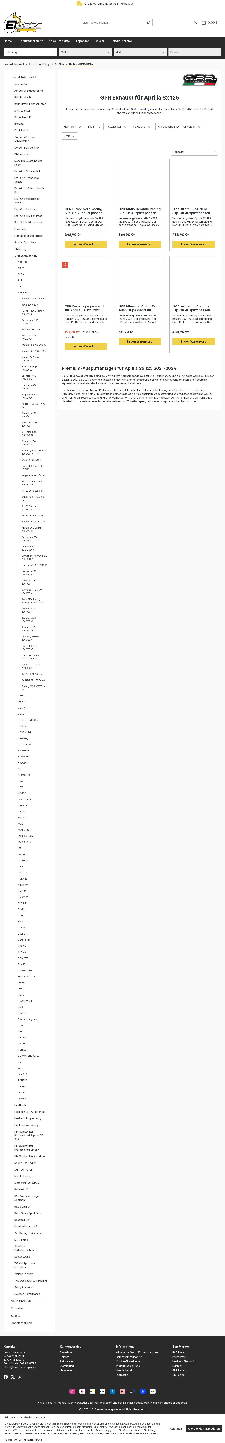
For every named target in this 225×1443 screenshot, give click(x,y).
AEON (21, 274)
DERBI (21, 695)
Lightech (177, 1365)
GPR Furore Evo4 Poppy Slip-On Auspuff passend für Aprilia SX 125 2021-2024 (192, 308)
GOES (21, 714)
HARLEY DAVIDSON (28, 720)
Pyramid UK (21, 1189)
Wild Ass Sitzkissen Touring (30, 1280)
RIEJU (21, 994)
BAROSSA (23, 897)
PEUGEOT (23, 860)
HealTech (20, 1105)
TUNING (22, 1049)
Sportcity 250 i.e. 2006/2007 (30, 638)
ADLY (21, 268)
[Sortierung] (194, 152)
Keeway (22, 762)
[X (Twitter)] (13, 1377)
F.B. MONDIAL (25, 970)
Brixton (21, 927)
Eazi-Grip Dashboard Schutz (26, 179)
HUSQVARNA (25, 744)
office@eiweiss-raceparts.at (20, 1367)
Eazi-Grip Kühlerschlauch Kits (29, 190)
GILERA (21, 707)
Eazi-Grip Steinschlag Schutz (26, 200)
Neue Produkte (21, 1301)
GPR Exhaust (179, 1370)
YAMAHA (22, 1074)
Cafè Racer (24, 939)
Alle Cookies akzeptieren (204, 1428)
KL (19, 768)
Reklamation (67, 1361)
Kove (21, 781)
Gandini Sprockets (25, 242)
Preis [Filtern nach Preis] (69, 136)
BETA (21, 915)
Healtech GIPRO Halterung (29, 1111)
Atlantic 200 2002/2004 (34, 298)
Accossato (20, 83)
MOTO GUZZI (25, 830)
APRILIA (22, 292)
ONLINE (22, 854)
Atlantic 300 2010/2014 (33, 521)
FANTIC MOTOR (26, 976)
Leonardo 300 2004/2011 (29, 387)
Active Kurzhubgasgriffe (28, 90)
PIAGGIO (22, 872)
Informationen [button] (126, 1346)
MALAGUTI (23, 817)
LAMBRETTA (24, 799)
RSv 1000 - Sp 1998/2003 (29, 337)
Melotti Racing (22, 1176)
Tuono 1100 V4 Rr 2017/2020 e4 (31, 657)
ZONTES (22, 1080)
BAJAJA (22, 891)
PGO (20, 866)
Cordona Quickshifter (27, 147)
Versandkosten (103, 1402)
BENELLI (22, 909)
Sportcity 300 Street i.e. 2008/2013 (34, 452)
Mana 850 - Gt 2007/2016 (29, 582)
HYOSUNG (23, 750)
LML (20, 988)
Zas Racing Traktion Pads (29, 1233)
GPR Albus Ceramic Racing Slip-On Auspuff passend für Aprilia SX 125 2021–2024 (140, 211)
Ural (20, 1062)
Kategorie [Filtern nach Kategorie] (142, 126)
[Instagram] (20, 1377)
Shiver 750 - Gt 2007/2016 (30, 424)
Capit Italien (21, 130)
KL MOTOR (24, 775)
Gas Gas (22, 811)
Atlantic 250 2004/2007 (34, 345)
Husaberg (23, 738)
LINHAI (21, 982)
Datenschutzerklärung (129, 1356)
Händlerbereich (21, 1323)
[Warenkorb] (210, 22)
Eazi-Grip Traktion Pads (28, 215)
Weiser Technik (23, 1273)
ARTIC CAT (24, 885)
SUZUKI (22, 1013)
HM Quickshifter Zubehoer (30, 1156)
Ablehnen (176, 1428)
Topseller (17, 1308)
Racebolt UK (21, 1219)
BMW (21, 921)
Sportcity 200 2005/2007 (29, 443)
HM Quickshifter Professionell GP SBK (26, 1147)
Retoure (64, 1356)
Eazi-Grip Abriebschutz (27, 171)
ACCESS (22, 262)
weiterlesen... (155, 112)
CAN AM (22, 952)
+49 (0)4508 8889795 (22, 1363)
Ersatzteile (20, 229)
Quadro (22, 1098)
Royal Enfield (25, 1001)
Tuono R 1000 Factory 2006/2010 (33, 312)
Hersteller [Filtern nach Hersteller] (72, 126)
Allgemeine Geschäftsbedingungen (137, 1352)
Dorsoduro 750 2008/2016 (30, 539)
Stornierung (67, 1365)
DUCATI (22, 964)
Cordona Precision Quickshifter (25, 139)
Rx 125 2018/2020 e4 (32, 490)
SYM (20, 1025)
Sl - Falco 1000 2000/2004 (29, 433)
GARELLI (22, 805)
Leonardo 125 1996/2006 (34, 565)
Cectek (22, 1086)
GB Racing (20, 249)
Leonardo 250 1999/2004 (29, 573)
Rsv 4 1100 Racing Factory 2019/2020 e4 (33, 601)
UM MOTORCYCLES (28, 1055)
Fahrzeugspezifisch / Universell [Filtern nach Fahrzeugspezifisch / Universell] (179, 126)
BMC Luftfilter (22, 110)
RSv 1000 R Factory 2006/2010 (32, 592)
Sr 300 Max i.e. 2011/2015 (29, 508)
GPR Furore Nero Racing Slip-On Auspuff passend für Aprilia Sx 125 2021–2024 (85, 211)
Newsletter (66, 1370)
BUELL (21, 933)
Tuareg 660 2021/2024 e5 (33, 688)
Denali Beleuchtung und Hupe (28, 162)
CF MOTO (23, 958)
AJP (20, 280)
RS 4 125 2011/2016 (31, 329)
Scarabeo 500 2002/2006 (29, 620)
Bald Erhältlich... (23, 97)
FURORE (22, 701)
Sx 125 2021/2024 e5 (33, 680)
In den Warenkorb (86, 244)
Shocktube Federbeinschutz (24, 1248)
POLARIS (22, 878)
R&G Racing (179, 1352)
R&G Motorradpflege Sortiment (26, 1198)
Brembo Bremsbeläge (27, 1226)
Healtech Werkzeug (26, 1125)
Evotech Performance (27, 1293)
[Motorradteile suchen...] (112, 22)
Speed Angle (22, 1256)
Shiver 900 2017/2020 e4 (33, 498)
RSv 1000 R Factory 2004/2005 (32, 483)
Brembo (19, 123)
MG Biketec (21, 1239)
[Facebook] (6, 1377)
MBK (20, 823)
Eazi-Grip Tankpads (26, 209)
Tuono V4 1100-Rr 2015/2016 (31, 666)
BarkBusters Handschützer (30, 103)
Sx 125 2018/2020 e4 (32, 515)
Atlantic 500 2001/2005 (34, 351)
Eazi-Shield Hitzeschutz (28, 222)
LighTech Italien (23, 1169)
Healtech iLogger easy (27, 1118)
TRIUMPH (23, 1043)
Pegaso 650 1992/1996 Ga (33, 405)
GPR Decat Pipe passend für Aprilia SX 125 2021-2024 (84, 308)
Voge (21, 1068)
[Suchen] (148, 22)
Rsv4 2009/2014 (30, 304)
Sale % (15, 1315)
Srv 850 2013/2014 (31, 460)
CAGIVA (22, 946)
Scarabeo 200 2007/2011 (29, 610)
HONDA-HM (24, 732)
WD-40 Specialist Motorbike (24, 1265)
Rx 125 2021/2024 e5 (32, 674)
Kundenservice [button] (70, 1346)
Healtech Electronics (184, 1361)
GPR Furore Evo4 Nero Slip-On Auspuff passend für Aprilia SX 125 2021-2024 (192, 211)
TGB (20, 1031)
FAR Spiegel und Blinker (28, 235)
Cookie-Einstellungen (128, 1361)
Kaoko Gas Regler (25, 1162)
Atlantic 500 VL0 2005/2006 (30, 359)
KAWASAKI (23, 756)
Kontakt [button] (9, 1346)
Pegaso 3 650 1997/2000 (29, 396)
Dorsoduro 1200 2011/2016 (30, 322)
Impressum (122, 1374)
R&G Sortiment (22, 1206)
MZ (19, 848)
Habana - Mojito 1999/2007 (30, 368)
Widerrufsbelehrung (128, 1365)
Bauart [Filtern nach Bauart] (94, 126)
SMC (20, 1007)
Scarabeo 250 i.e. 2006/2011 (31, 415)
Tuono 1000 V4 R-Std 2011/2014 (33, 468)
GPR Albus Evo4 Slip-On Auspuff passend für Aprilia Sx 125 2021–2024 (138, 308)
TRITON (22, 1037)
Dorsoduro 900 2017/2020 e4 (30, 548)
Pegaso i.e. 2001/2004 (33, 475)
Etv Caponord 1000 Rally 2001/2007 (34, 557)
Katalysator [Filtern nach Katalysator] (117, 126)
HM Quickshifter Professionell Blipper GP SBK (28, 1135)
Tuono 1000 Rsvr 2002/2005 (30, 648)
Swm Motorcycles (27, 1019)
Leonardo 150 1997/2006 (29, 377)
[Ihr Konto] (195, 22)
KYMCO (22, 793)
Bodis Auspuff (22, 117)
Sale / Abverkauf (24, 1287)
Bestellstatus (67, 1352)
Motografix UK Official (27, 1182)
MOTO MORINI (26, 836)
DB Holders (21, 154)
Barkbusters (179, 1356)
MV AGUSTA (24, 842)
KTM (20, 787)
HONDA (22, 726)
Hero (20, 286)
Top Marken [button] (181, 1346)
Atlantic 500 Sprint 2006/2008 (31, 529)
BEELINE (22, 903)
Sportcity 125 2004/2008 (28, 629)
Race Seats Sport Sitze (28, 1213)
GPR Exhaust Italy (25, 255)
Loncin (21, 1092)
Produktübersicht (23, 77)
